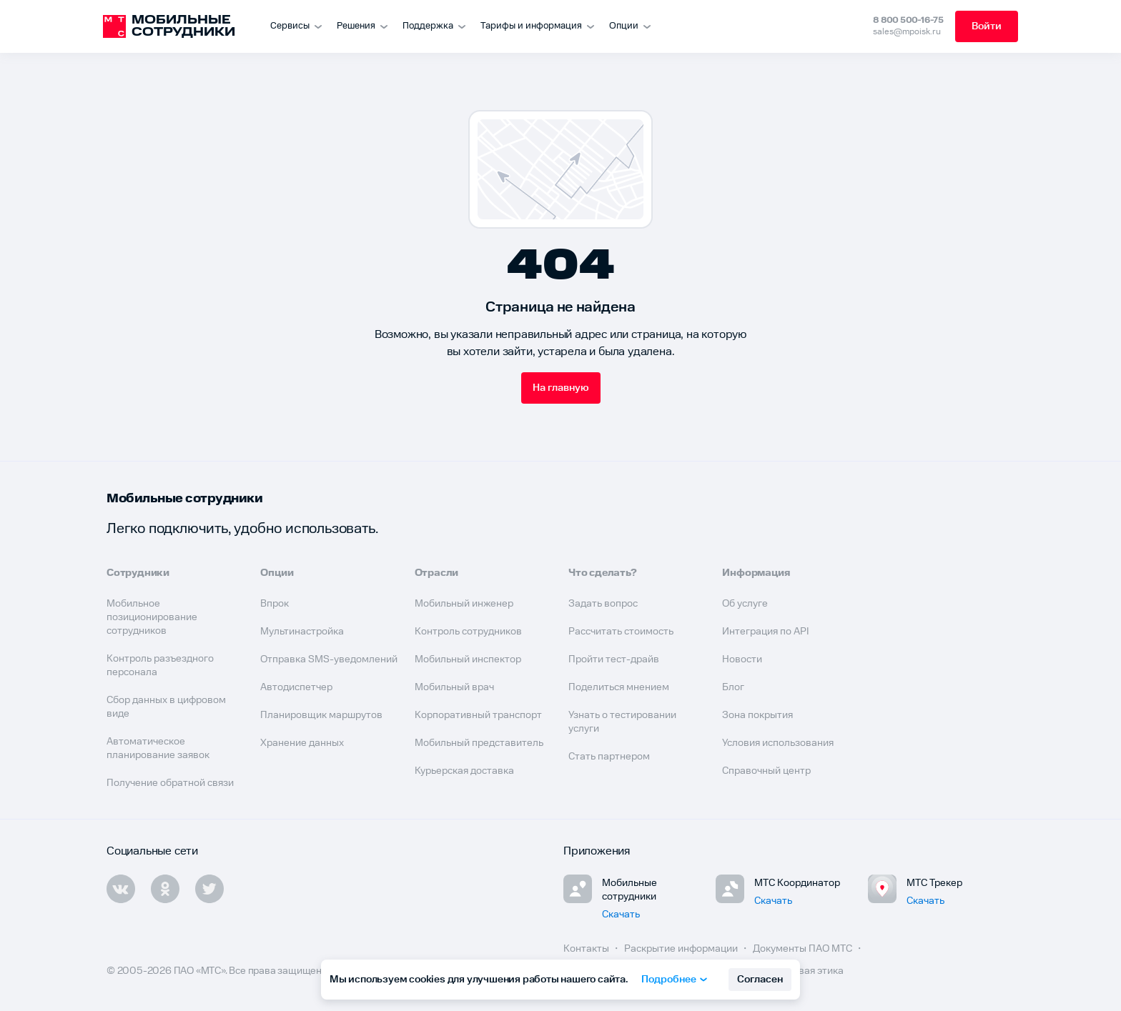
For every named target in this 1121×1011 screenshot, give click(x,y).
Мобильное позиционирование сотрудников (152, 617)
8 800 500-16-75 (908, 20)
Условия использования (778, 743)
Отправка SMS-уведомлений (328, 659)
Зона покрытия (757, 715)
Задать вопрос (603, 603)
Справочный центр (766, 771)
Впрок (274, 603)
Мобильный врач (454, 687)
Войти (987, 26)
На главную (561, 388)
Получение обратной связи (170, 783)
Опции (276, 573)
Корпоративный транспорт (478, 715)
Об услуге (745, 603)
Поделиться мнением (618, 687)
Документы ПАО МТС (803, 949)
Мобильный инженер (464, 603)
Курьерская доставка (464, 771)
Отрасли (437, 573)
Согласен (760, 979)
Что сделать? (602, 573)
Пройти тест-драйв (613, 659)
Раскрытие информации (682, 949)
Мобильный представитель (479, 743)
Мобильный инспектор (468, 659)
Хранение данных (302, 743)
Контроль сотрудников (468, 631)
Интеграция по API (765, 631)
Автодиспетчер (296, 687)
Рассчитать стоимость (620, 631)
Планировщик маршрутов (321, 715)
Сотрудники (138, 573)
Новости (742, 659)
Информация (756, 573)
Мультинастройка (302, 631)
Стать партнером (609, 756)
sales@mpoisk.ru (907, 31)
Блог (733, 687)
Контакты (587, 949)
